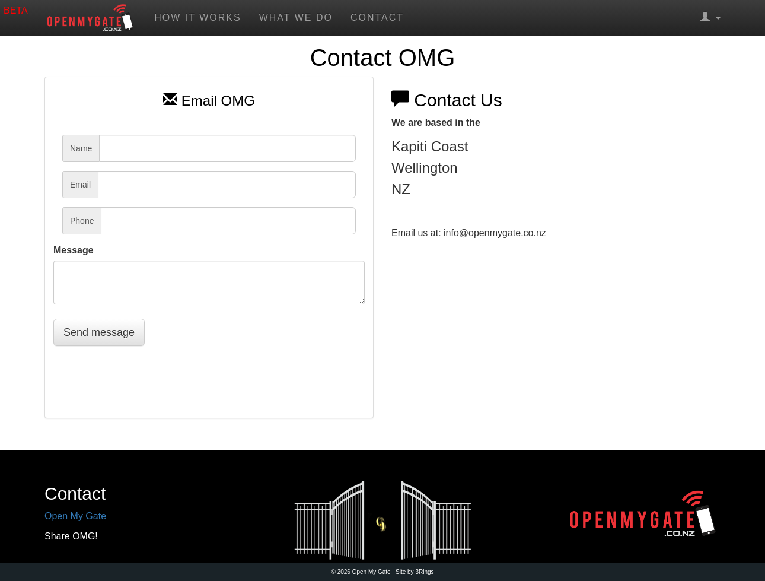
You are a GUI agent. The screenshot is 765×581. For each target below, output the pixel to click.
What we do (296, 17)
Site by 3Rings (415, 572)
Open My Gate (75, 516)
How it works (197, 17)
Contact (377, 17)
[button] (710, 18)
